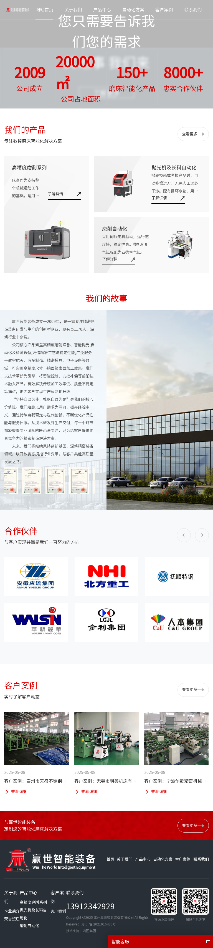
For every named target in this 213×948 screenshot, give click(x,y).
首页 (110, 859)
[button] (184, 535)
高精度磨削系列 (33, 902)
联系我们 (201, 859)
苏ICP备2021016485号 (98, 924)
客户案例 (183, 859)
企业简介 (12, 911)
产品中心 (143, 859)
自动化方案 (163, 859)
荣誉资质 (12, 919)
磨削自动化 (29, 926)
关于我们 (124, 859)
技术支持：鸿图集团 (81, 930)
